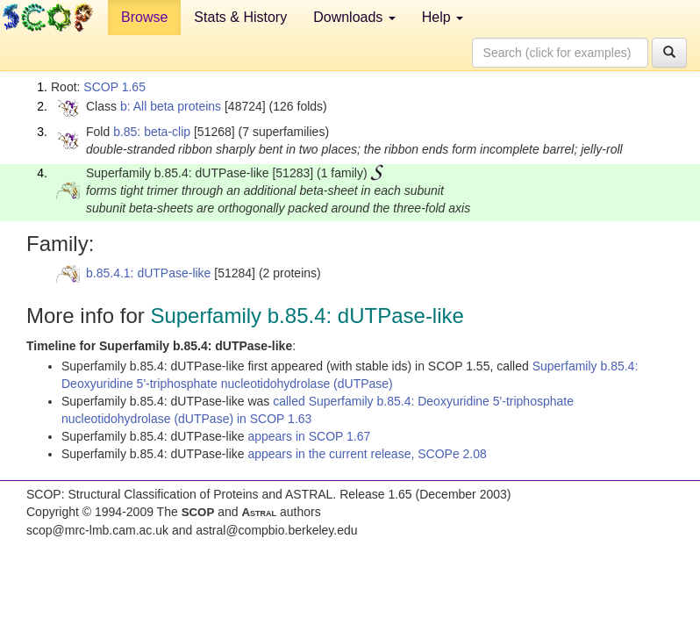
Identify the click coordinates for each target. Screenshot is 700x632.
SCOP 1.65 (114, 87)
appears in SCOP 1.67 (308, 436)
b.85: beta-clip (151, 132)
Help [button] (442, 17)
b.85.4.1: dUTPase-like (148, 273)
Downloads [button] (354, 17)
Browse (144, 17)
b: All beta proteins (170, 106)
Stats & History (240, 17)
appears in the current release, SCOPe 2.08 (366, 454)
